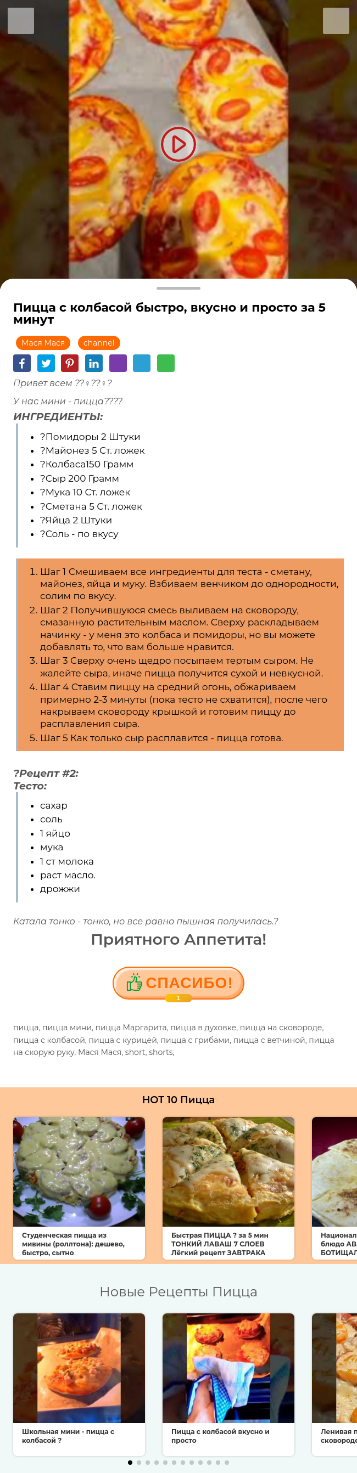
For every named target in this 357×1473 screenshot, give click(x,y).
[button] (130, 1462)
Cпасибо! (189, 987)
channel (99, 343)
